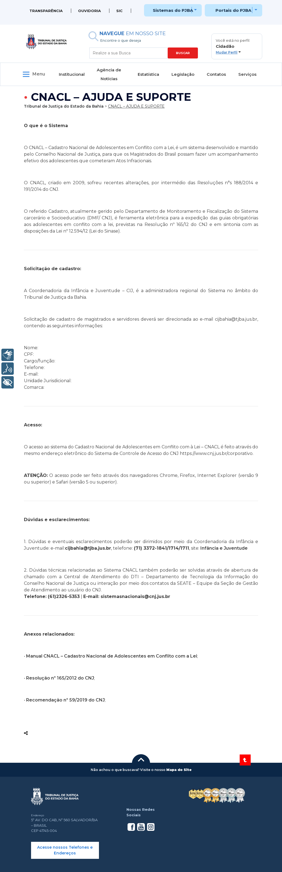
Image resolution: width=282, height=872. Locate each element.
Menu (38, 74)
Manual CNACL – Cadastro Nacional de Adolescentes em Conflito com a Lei (111, 656)
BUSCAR (183, 53)
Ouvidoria (89, 11)
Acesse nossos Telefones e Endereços (65, 850)
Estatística (148, 74)
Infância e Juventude (224, 548)
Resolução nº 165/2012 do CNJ (60, 678)
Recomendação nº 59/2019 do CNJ (65, 700)
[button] (236, 46)
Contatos (216, 74)
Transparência (46, 11)
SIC (119, 11)
